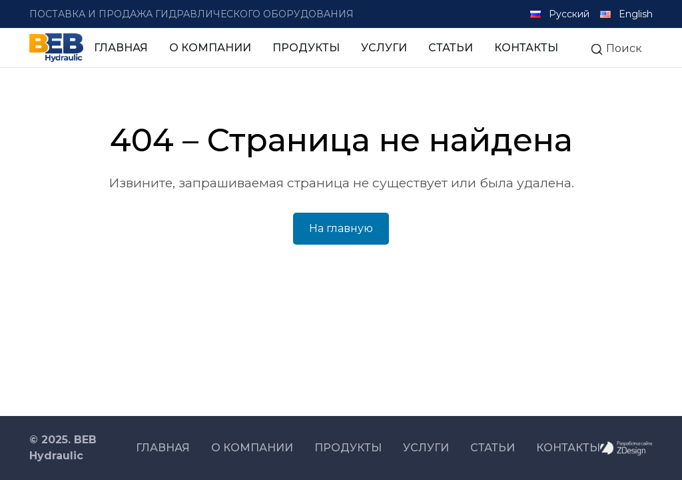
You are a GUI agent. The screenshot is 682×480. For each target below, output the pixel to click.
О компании (210, 47)
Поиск (616, 49)
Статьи (450, 47)
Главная (121, 47)
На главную (341, 228)
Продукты (306, 47)
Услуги (384, 47)
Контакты (526, 47)
